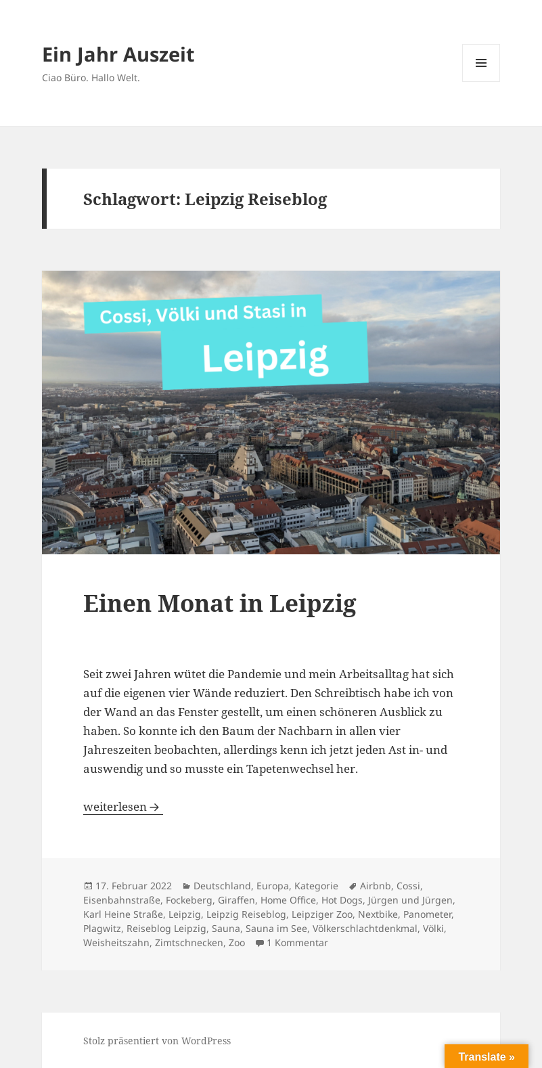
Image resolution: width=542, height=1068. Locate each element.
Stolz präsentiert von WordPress (157, 1040)
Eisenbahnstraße (121, 899)
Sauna (226, 928)
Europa (272, 885)
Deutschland (222, 885)
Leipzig (184, 914)
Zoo (237, 942)
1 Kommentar (297, 942)
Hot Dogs (342, 899)
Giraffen (236, 899)
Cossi (408, 885)
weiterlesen (123, 806)
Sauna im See (276, 928)
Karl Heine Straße (123, 914)
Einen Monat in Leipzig (220, 603)
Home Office (288, 899)
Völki (433, 928)
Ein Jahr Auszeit (118, 54)
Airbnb (375, 885)
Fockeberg (189, 899)
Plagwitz (102, 928)
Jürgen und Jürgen (410, 899)
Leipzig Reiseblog (246, 914)
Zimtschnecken (189, 942)
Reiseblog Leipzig (166, 928)
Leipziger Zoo (322, 914)
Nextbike (378, 914)
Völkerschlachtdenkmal (365, 928)
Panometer (427, 914)
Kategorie (316, 885)
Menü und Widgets (481, 81)
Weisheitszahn (116, 942)
